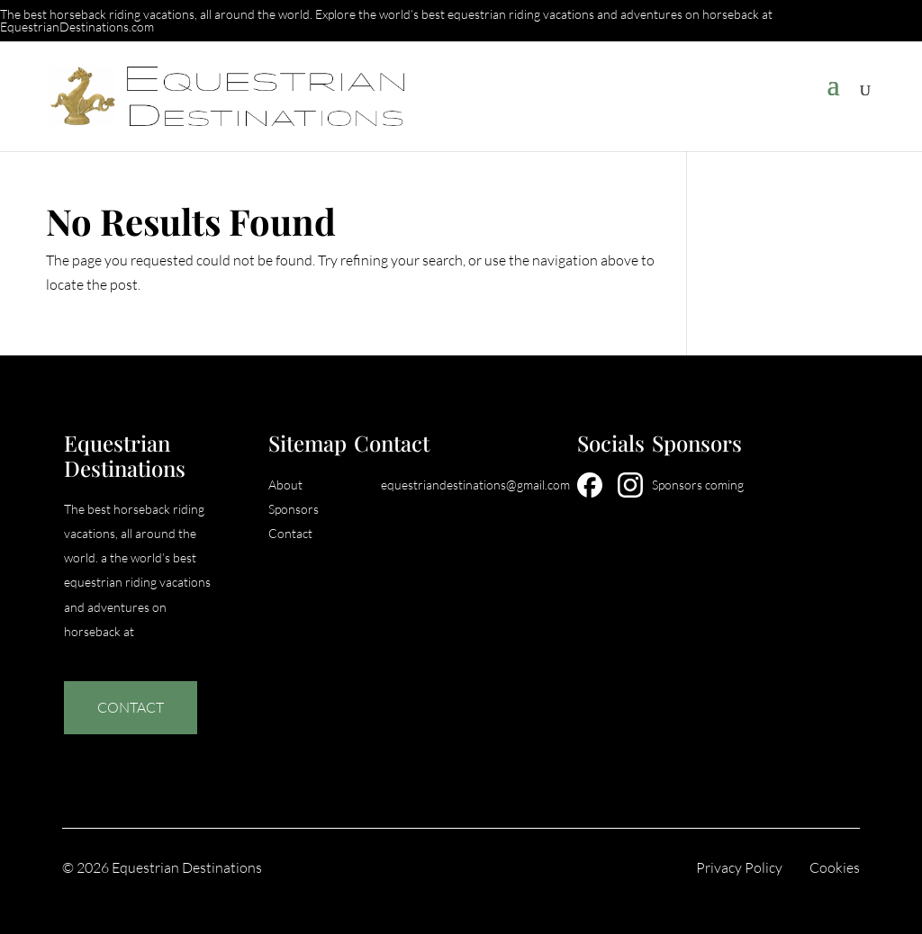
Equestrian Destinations (187, 867)
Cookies (834, 867)
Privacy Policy (739, 867)
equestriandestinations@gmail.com (475, 484)
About (285, 484)
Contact (130, 707)
